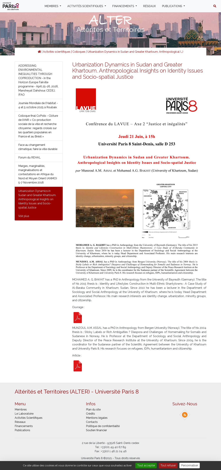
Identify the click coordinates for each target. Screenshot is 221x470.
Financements (123, 6)
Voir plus (23, 216)
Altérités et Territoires (110, 29)
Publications (172, 6)
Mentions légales (97, 417)
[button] (214, 6)
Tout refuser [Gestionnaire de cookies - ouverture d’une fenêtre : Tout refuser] (168, 465)
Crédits (90, 413)
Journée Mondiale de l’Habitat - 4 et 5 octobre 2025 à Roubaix (38, 105)
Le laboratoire (24, 413)
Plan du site (93, 409)
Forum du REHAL (29, 157)
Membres (52, 6)
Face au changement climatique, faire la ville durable (37, 147)
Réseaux (149, 6)
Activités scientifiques (85, 6)
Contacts (92, 422)
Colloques (79, 51)
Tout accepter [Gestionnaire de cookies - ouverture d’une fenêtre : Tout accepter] (146, 465)
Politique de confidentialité (103, 426)
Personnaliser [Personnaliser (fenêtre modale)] (189, 465)
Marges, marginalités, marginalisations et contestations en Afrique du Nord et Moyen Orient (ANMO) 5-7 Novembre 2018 (37, 174)
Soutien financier (96, 430)
